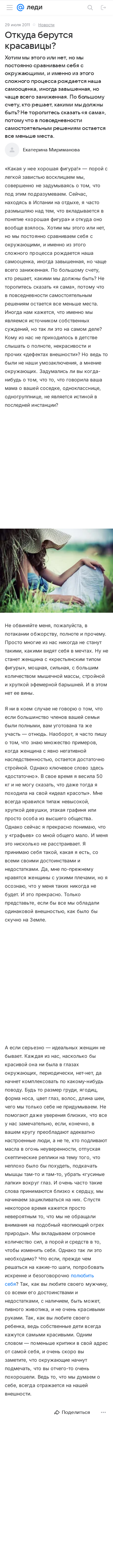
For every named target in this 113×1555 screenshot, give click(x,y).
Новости (46, 24)
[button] (56, 571)
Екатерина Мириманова (51, 150)
